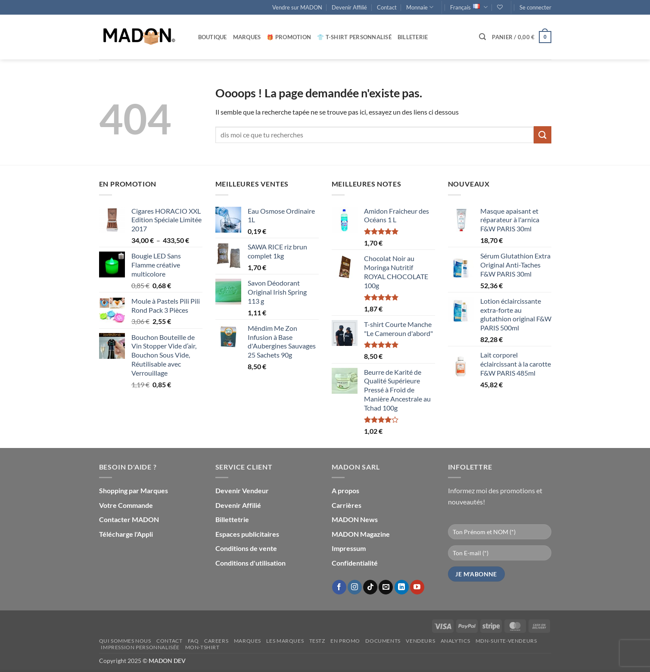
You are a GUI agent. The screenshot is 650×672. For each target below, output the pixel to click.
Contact (387, 7)
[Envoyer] (542, 134)
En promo (345, 641)
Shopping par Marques (133, 490)
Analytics (455, 641)
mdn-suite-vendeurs (506, 641)
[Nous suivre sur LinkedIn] (402, 587)
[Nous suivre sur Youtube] (417, 587)
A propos (345, 490)
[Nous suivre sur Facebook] (339, 587)
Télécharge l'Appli (126, 534)
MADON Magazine (361, 534)
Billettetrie (232, 519)
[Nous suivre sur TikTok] (370, 587)
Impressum (349, 548)
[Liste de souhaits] (500, 7)
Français (469, 7)
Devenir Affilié (349, 7)
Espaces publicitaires (247, 534)
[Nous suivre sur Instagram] (355, 587)
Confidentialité (355, 563)
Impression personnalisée (140, 647)
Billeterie (413, 37)
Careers (216, 641)
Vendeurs (420, 641)
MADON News (355, 519)
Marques (247, 37)
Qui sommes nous (125, 641)
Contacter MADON (129, 519)
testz (317, 641)
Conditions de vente (246, 548)
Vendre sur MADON (297, 7)
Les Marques (285, 641)
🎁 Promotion (289, 37)
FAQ (193, 641)
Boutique (212, 37)
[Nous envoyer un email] (386, 587)
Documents (383, 641)
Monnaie (419, 7)
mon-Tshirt (202, 647)
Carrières (346, 505)
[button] (535, 7)
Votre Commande (126, 505)
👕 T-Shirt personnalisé (354, 37)
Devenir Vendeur (242, 490)
